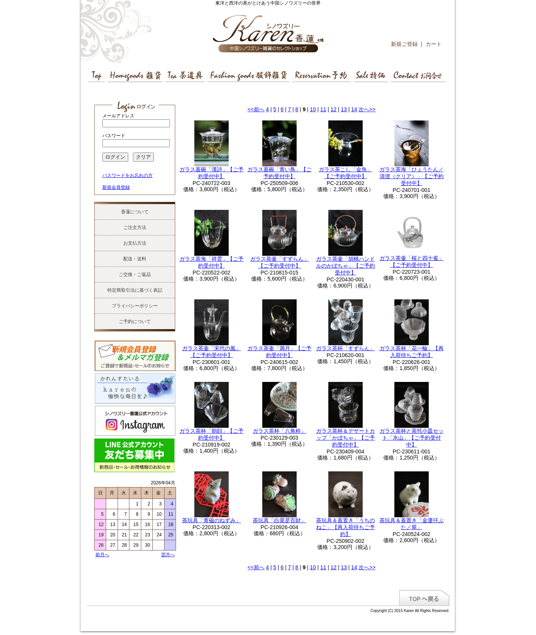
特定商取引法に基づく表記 (134, 290)
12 (334, 109)
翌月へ (168, 554)
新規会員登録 (116, 187)
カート (434, 44)
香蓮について (135, 211)
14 (354, 109)
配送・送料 (134, 258)
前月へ (102, 554)
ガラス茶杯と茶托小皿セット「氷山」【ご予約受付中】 (411, 438)
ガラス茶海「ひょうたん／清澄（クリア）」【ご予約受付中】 (411, 176)
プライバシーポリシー (135, 306)
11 (323, 109)
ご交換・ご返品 (135, 274)
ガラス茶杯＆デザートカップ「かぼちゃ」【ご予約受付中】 (345, 438)
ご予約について (135, 321)
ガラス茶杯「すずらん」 (345, 348)
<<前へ (255, 109)
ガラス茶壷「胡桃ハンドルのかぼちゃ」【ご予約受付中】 (345, 266)
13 (344, 109)
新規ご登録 (404, 44)
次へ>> (366, 109)
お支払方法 (134, 243)
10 (313, 109)
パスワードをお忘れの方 (127, 175)
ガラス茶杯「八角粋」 (279, 431)
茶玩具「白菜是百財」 (279, 520)
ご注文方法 (134, 227)
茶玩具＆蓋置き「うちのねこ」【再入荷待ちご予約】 (345, 527)
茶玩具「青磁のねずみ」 (211, 520)
